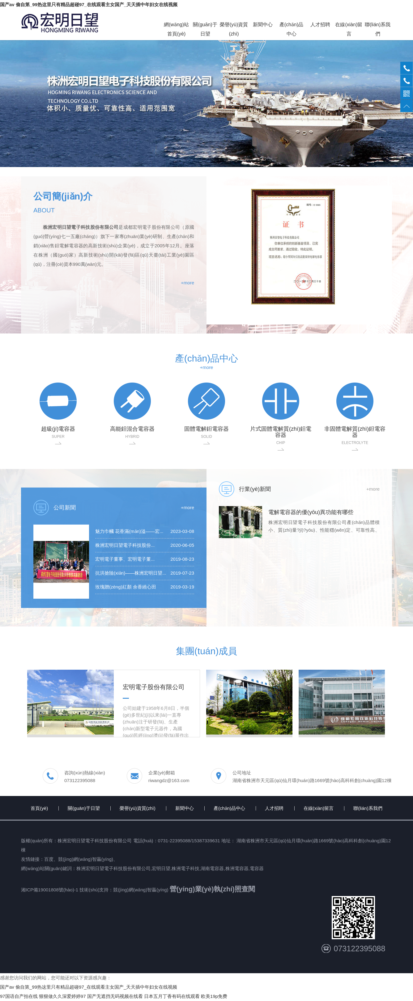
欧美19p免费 (214, 996)
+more (187, 282)
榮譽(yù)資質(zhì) (137, 808)
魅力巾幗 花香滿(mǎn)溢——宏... (129, 531)
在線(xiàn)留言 (319, 808)
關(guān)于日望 (84, 808)
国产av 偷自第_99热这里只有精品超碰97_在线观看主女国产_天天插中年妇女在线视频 (88, 4)
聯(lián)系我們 (367, 808)
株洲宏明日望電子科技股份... (125, 545)
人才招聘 (274, 808)
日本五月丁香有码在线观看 (172, 996)
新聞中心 (184, 808)
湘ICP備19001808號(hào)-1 (50, 889)
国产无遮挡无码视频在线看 (115, 996)
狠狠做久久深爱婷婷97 (62, 996)
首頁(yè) (39, 808)
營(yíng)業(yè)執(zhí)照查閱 (212, 889)
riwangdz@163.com (168, 780)
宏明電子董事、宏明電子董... (125, 559)
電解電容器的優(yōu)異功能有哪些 (310, 512)
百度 (48, 859)
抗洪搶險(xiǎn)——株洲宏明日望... (130, 573)
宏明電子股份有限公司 (154, 687)
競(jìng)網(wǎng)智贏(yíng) (85, 859)
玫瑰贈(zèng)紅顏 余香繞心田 (125, 586)
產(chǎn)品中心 (229, 808)
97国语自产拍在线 (19, 996)
